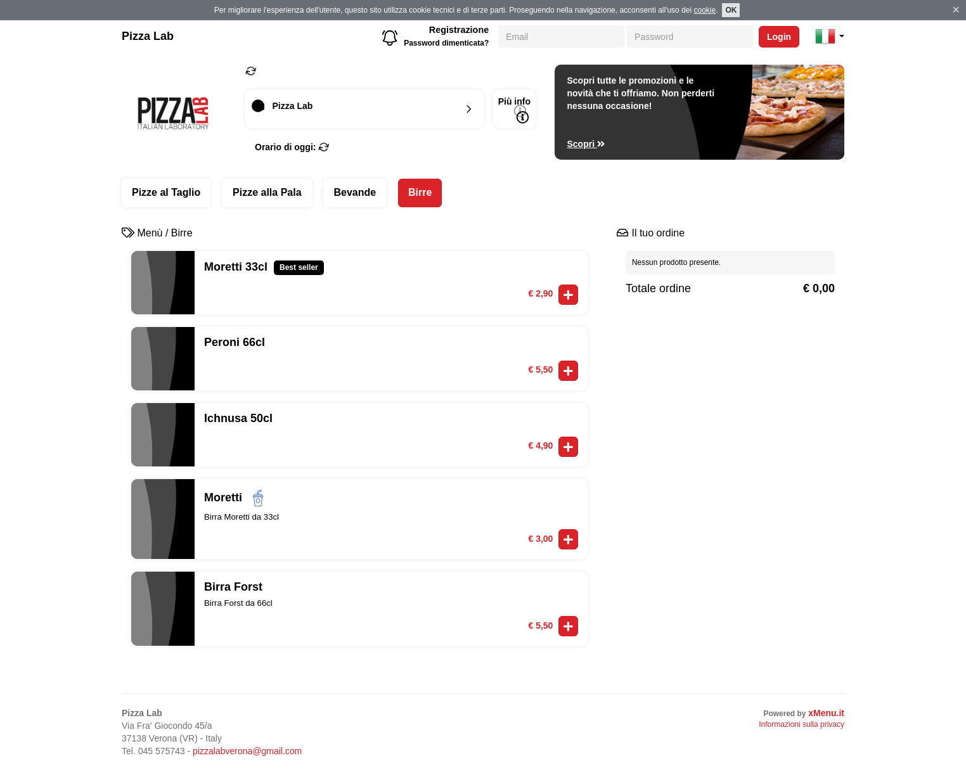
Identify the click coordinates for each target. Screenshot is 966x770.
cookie (704, 10)
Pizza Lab (148, 36)
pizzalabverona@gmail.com (247, 751)
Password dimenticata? (446, 43)
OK (731, 10)
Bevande (354, 192)
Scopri (586, 144)
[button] (830, 36)
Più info (514, 110)
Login (779, 37)
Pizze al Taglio (166, 192)
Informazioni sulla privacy (801, 724)
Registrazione (459, 30)
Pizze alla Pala (267, 192)
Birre (420, 192)
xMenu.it (826, 713)
